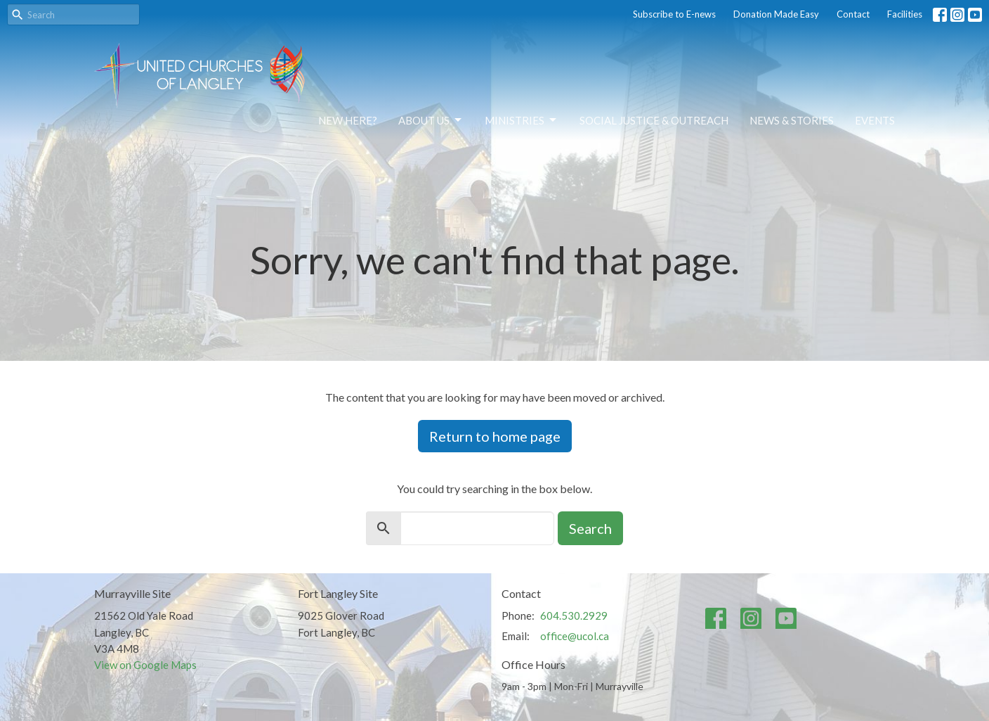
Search (590, 528)
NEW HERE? (347, 120)
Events (875, 120)
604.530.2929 (574, 615)
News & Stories (791, 120)
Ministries (521, 120)
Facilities (904, 14)
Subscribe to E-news (674, 14)
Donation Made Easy (776, 14)
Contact (853, 14)
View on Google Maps (145, 664)
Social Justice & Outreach (653, 120)
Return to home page (495, 436)
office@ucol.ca (574, 636)
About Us (431, 120)
